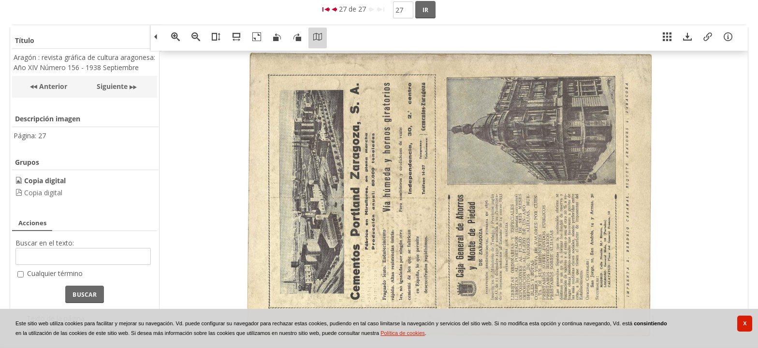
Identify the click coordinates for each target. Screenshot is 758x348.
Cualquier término (55, 273)
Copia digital (43, 192)
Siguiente (112, 86)
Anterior (52, 86)
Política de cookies (402, 333)
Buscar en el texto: (44, 242)
